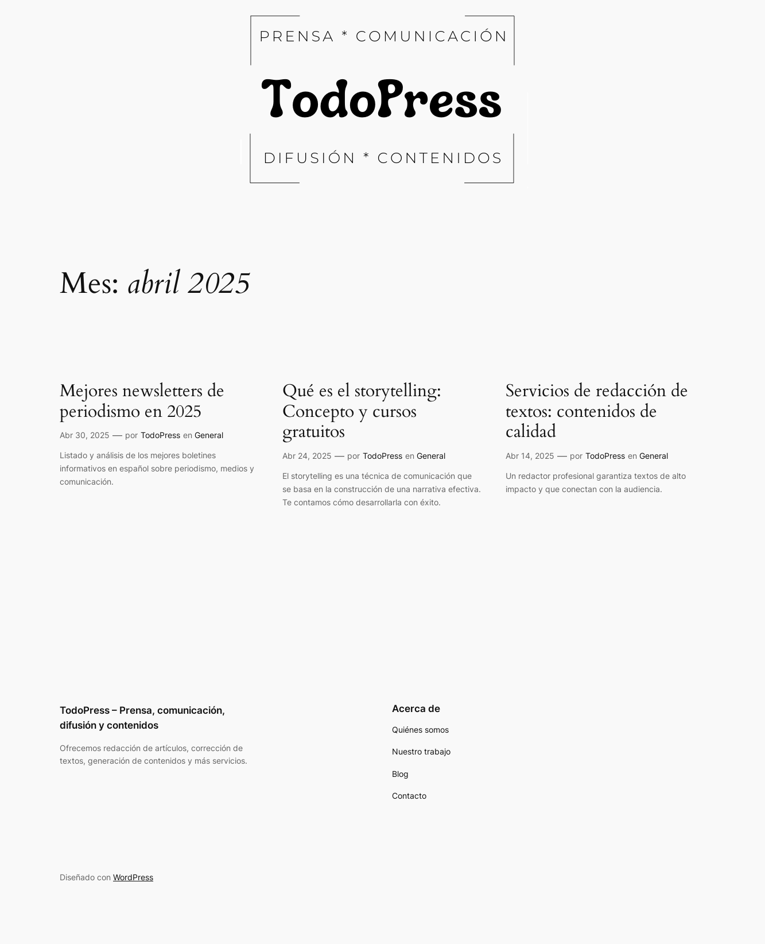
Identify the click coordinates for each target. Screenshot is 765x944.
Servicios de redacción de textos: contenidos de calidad (597, 412)
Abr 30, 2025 (85, 435)
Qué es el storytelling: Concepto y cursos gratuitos (361, 412)
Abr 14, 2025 (530, 456)
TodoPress (160, 435)
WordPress (133, 877)
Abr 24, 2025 (307, 456)
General (209, 435)
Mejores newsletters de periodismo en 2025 (142, 401)
